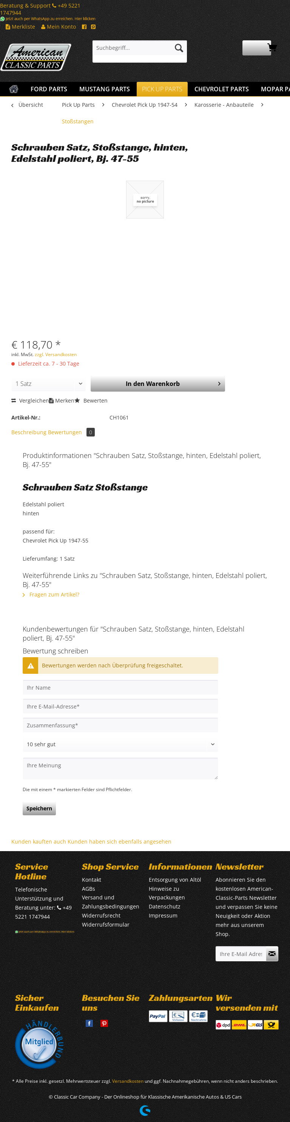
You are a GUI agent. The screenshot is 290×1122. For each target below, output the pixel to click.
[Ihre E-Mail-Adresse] (120, 706)
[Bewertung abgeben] (120, 744)
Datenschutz (164, 906)
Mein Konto (58, 26)
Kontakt (91, 879)
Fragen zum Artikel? (51, 594)
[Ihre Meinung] (120, 769)
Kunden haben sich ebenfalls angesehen (119, 841)
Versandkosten (127, 1081)
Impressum (163, 915)
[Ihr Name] (120, 687)
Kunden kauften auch (38, 841)
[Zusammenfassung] (120, 725)
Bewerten (91, 400)
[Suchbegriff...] (140, 47)
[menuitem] (140, 51)
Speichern (39, 808)
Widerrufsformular (106, 924)
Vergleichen (30, 400)
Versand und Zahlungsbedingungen (110, 902)
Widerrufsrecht (101, 915)
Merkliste (20, 26)
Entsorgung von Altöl (175, 879)
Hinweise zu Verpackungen (167, 893)
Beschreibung (28, 432)
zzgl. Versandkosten (56, 354)
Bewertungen (71, 432)
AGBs (88, 888)
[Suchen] (179, 47)
